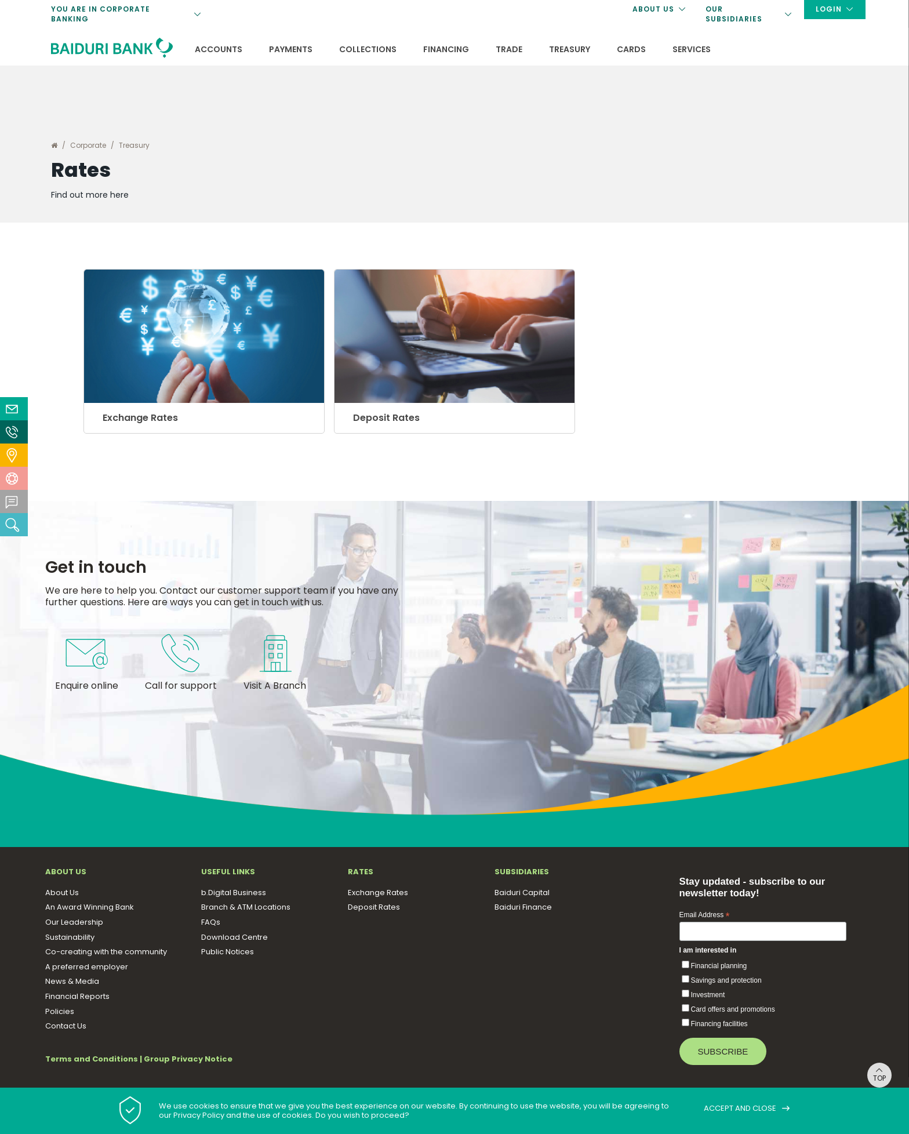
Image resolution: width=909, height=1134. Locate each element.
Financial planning (719, 969)
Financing (446, 49)
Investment (708, 998)
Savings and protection (726, 984)
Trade (509, 49)
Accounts (218, 49)
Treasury (569, 49)
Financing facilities (719, 1027)
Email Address (704, 919)
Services (691, 49)
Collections (368, 49)
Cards (631, 49)
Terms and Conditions (91, 1061)
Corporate (88, 145)
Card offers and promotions (733, 1013)
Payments (290, 49)
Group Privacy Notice (188, 1061)
